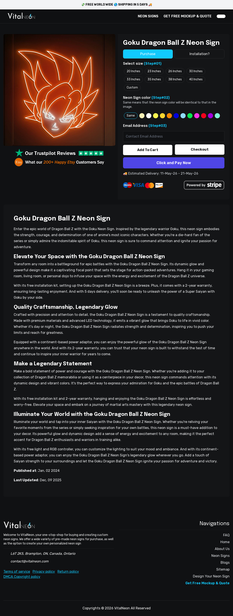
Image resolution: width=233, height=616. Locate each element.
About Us (222, 549)
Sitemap (223, 569)
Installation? (199, 54)
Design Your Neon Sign (211, 576)
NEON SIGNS (148, 16)
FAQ (226, 535)
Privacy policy (44, 572)
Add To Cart (147, 150)
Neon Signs (220, 556)
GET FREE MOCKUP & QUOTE (188, 16)
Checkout (200, 149)
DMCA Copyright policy (21, 577)
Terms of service (16, 572)
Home (225, 542)
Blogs (225, 563)
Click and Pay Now (173, 162)
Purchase (147, 54)
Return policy (68, 572)
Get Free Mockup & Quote (207, 583)
